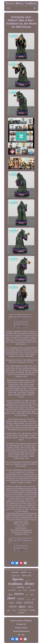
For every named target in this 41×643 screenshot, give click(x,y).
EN (19, 635)
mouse (13, 606)
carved (23, 572)
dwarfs (14, 610)
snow (30, 606)
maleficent (15, 575)
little (27, 595)
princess (28, 587)
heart (25, 590)
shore (11, 598)
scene (19, 590)
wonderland (11, 590)
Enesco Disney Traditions (21, 621)
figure (22, 606)
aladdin (21, 613)
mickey (28, 602)
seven (33, 599)
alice (10, 595)
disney (29, 584)
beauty (32, 610)
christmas (23, 610)
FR (23, 635)
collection (20, 587)
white (19, 602)
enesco (19, 594)
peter (32, 594)
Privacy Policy (21, 628)
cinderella (14, 572)
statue (13, 587)
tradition (28, 599)
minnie (20, 598)
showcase (26, 575)
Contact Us (21, 624)
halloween (27, 580)
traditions (15, 584)
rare (11, 602)
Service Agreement (21, 631)
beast (29, 572)
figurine (17, 579)
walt (8, 610)
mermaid (32, 590)
